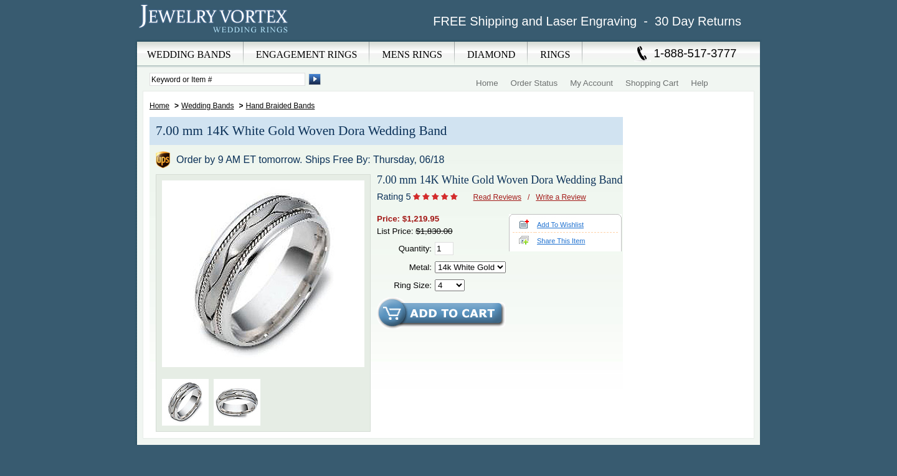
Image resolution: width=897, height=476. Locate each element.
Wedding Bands (207, 105)
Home (487, 83)
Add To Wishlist (560, 224)
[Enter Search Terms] (227, 79)
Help (699, 83)
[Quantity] (444, 248)
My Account (591, 83)
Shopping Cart (651, 83)
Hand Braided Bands (280, 105)
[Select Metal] (470, 267)
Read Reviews (497, 197)
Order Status (534, 83)
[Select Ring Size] (450, 285)
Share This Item (561, 241)
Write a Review (561, 197)
